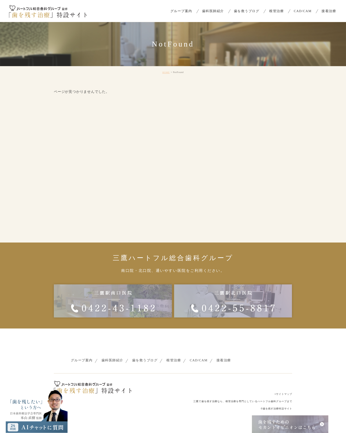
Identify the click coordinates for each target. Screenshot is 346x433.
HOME (166, 72)
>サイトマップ (283, 394)
